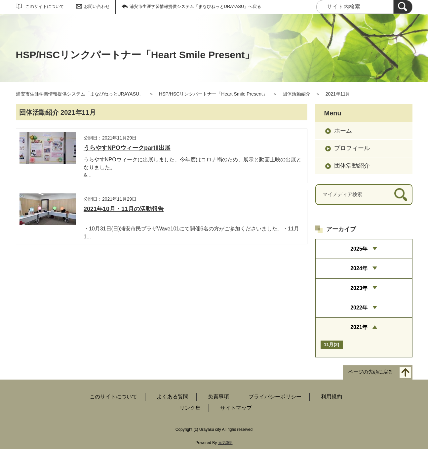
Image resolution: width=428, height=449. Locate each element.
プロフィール (352, 148)
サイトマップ (236, 408)
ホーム (343, 130)
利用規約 (331, 396)
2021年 (359, 327)
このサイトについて (44, 6)
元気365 (225, 442)
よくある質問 (172, 396)
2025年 (359, 249)
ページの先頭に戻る (370, 372)
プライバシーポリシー (275, 396)
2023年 (359, 288)
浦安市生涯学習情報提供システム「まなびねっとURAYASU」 (80, 94)
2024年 (359, 268)
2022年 (359, 307)
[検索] (402, 7)
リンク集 (190, 408)
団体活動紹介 (296, 94)
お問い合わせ (97, 6)
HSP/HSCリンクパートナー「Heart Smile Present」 (213, 94)
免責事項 (218, 396)
